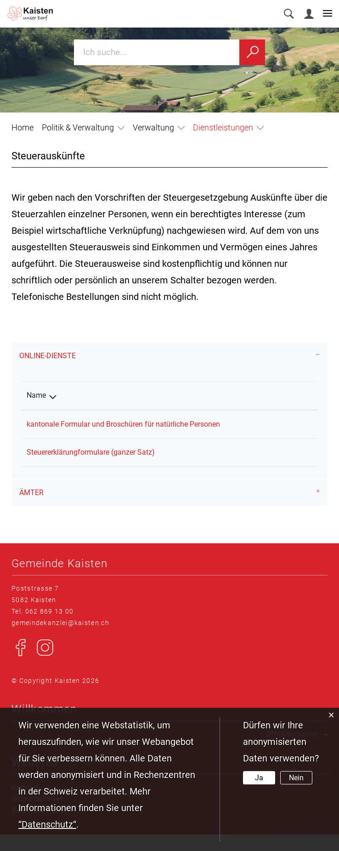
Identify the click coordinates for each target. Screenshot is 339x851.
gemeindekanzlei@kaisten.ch (60, 639)
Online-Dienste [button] (47, 355)
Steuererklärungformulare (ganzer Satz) (91, 468)
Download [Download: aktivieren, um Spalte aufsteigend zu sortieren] (287, 395)
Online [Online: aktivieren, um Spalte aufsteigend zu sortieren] (236, 395)
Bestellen (245, 467)
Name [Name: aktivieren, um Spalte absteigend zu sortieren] (36, 395)
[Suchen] (252, 52)
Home (22, 127)
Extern (295, 422)
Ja (259, 777)
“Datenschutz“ (47, 824)
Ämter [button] (31, 509)
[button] (83, 127)
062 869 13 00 (49, 627)
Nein (296, 777)
